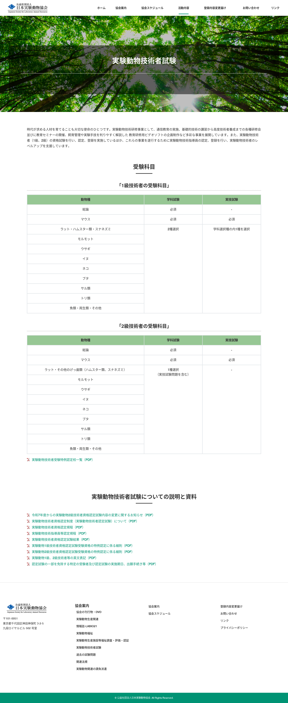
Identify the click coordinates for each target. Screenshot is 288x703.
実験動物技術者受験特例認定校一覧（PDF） (63, 460)
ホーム (101, 7)
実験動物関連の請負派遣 (91, 668)
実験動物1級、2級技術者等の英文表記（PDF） (65, 558)
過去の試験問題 (86, 654)
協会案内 (121, 7)
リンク (275, 7)
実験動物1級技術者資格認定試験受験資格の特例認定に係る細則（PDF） (83, 546)
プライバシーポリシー (234, 627)
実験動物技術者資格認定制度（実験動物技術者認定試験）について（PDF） (85, 521)
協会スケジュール (152, 7)
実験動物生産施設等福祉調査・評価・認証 (102, 640)
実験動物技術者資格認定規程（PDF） (58, 527)
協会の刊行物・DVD (88, 612)
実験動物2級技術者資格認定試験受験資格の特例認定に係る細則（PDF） (83, 552)
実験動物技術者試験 (88, 647)
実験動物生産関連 (87, 619)
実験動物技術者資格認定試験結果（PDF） (62, 539)
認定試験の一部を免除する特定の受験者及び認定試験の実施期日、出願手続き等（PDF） (95, 564)
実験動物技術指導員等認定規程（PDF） (60, 533)
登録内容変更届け (215, 7)
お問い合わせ (251, 7)
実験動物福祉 (84, 633)
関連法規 (81, 661)
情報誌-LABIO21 (86, 626)
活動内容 (183, 7)
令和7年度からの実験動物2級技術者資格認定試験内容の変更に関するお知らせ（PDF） (93, 515)
